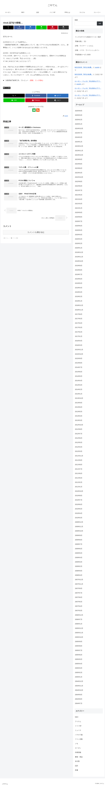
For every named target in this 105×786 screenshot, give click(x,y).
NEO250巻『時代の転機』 (84, 67)
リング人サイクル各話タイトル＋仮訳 (88, 37)
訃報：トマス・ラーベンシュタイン (87, 50)
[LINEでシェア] (41, 27)
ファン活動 (7, 87)
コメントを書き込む (36, 232)
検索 (76, 20)
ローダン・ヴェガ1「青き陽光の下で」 (88, 81)
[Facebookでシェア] (19, 27)
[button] (63, 27)
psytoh (97, 67)
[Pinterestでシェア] (52, 27)
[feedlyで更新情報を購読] (34, 110)
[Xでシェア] (8, 27)
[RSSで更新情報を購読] (38, 110)
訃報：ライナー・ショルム (84, 46)
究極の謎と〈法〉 (81, 41)
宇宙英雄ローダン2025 (83, 54)
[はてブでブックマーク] (30, 27)
